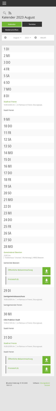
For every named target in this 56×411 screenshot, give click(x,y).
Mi (8, 55)
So (8, 82)
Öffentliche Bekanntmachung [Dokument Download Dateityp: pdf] (20, 270)
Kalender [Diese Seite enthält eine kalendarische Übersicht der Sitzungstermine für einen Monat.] (12, 24)
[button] (46, 271)
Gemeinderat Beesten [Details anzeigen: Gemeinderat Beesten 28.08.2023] (13, 252)
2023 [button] (28, 37)
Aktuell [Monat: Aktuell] (43, 37)
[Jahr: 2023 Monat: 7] (5, 37)
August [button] (17, 37)
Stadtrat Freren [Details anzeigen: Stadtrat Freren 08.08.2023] (10, 101)
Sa (7, 75)
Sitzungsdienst (45, 384)
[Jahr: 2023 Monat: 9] (35, 37)
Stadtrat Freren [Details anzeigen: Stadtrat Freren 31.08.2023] (10, 343)
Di (7, 48)
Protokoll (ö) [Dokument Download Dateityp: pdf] (13, 279)
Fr (7, 69)
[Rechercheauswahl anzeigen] (4, 13)
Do (8, 62)
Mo (8, 89)
